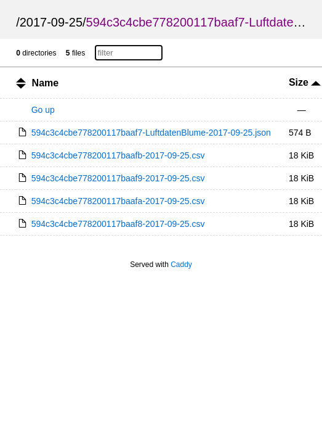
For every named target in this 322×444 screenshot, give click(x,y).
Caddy (181, 264)
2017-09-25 (51, 22)
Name (45, 83)
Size (305, 82)
